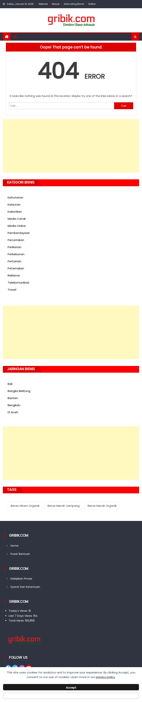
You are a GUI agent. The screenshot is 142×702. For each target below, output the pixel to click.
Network (43, 4)
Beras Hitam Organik (25, 506)
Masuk (56, 4)
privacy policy (105, 677)
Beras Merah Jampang (64, 506)
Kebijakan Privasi (21, 579)
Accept (71, 688)
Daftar (92, 4)
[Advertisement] (71, 146)
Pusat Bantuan (20, 554)
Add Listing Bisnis (74, 4)
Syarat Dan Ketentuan (25, 587)
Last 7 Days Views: (21, 616)
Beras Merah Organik (102, 506)
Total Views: (17, 620)
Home (14, 546)
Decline (71, 697)
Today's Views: (18, 611)
